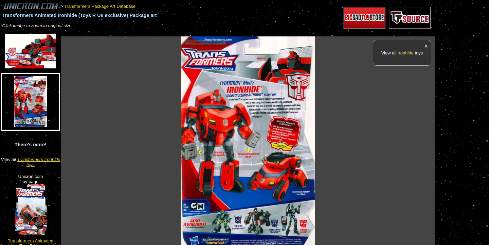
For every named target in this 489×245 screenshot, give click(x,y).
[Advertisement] (184, 32)
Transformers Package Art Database (99, 6)
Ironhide (406, 52)
